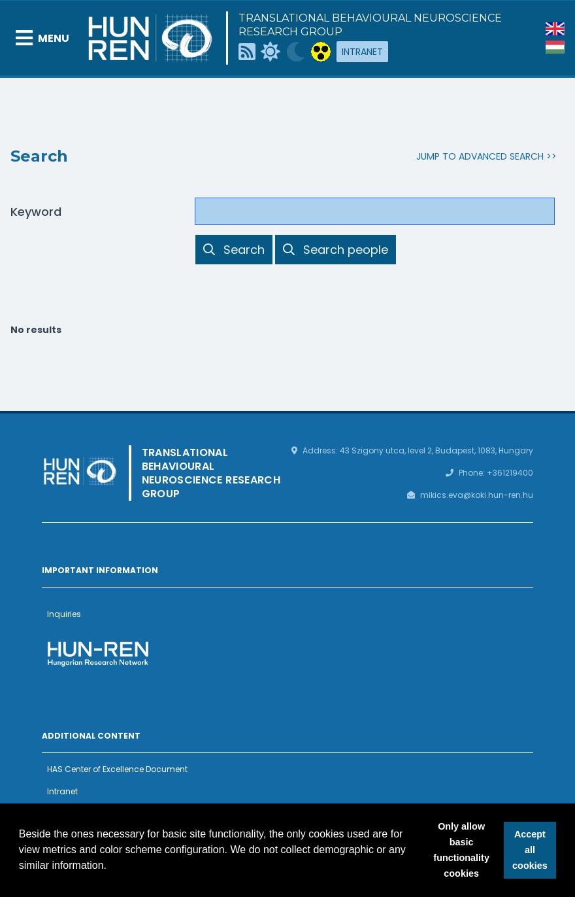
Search (234, 249)
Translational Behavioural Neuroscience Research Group (370, 25)
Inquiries (64, 614)
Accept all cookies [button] (530, 850)
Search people (335, 249)
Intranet (362, 51)
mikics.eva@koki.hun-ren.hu (476, 495)
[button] (112, 867)
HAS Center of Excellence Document (117, 769)
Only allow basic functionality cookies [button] (461, 850)
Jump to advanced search (480, 156)
